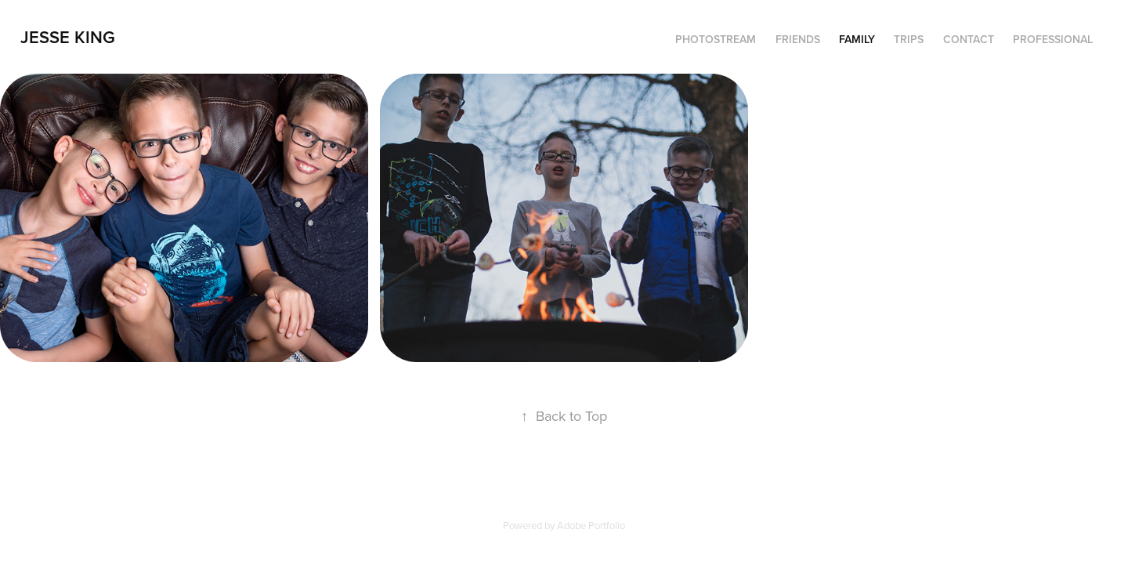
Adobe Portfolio (591, 525)
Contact (968, 39)
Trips (909, 39)
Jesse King (67, 36)
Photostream (715, 39)
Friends (798, 39)
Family (857, 39)
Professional (1053, 39)
